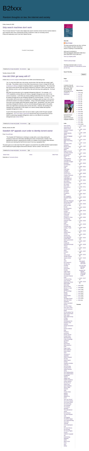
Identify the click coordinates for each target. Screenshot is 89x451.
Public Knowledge (68, 339)
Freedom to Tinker (68, 217)
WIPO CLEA (67, 441)
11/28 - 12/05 (82, 132)
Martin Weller (67, 283)
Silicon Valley (67, 387)
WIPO (65, 440)
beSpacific (66, 145)
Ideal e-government (68, 240)
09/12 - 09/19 (82, 163)
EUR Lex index (67, 205)
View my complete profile (70, 56)
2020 (79, 103)
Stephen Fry (67, 396)
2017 (79, 109)
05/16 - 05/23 (82, 207)
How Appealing (67, 237)
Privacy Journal (67, 334)
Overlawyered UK (68, 321)
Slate (65, 390)
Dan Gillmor (66, 181)
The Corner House (68, 402)
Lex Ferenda (67, 274)
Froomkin (66, 224)
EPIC (65, 199)
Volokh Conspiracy (68, 379)
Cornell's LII (66, 172)
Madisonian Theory (68, 282)
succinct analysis (14, 79)
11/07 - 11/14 (82, 143)
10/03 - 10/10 (82, 156)
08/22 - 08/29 (82, 173)
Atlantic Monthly (67, 133)
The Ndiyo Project (68, 298)
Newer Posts (6, 154)
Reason (66, 342)
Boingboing (66, 155)
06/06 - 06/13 (82, 200)
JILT (65, 259)
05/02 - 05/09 (82, 214)
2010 (79, 124)
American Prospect (68, 130)
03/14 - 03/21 (82, 234)
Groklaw (66, 234)
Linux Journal (67, 280)
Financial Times (67, 220)
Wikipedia (66, 438)
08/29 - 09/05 (82, 170)
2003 (79, 298)
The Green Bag (67, 404)
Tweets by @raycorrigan (70, 60)
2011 (79, 122)
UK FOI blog (67, 429)
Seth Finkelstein (67, 386)
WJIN (65, 443)
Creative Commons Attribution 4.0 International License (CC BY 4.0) (75, 66)
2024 (79, 95)
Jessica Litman (67, 258)
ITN (65, 253)
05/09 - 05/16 (82, 210)
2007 (79, 289)
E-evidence (66, 193)
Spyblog (66, 394)
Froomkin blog (67, 226)
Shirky (65, 370)
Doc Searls (66, 184)
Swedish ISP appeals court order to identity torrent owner (28, 131)
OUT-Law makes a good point (21, 113)
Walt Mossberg (67, 337)
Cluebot (66, 166)
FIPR (65, 223)
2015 (79, 113)
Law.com (66, 267)
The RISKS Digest (68, 419)
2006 (79, 291)
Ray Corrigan (69, 43)
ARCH (65, 134)
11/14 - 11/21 (82, 139)
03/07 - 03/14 (82, 237)
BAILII (65, 137)
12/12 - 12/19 (82, 126)
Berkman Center (68, 143)
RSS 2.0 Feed (80, 86)
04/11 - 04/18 (82, 224)
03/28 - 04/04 (82, 227)
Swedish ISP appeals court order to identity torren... (82, 273)
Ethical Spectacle (68, 202)
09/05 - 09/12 (82, 166)
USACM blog (67, 437)
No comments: (23, 68)
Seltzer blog (66, 384)
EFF (65, 194)
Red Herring (67, 343)
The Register (67, 417)
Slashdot (66, 388)
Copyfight (66, 170)
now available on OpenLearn (68, 93)
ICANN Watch (67, 238)
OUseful (66, 319)
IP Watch (66, 252)
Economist (66, 190)
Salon (65, 352)
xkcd (65, 444)
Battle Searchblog (68, 140)
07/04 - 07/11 (82, 187)
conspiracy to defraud (12, 86)
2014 (79, 115)
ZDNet (65, 446)
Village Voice (67, 378)
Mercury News (67, 286)
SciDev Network (67, 381)
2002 (79, 300)
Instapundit (66, 243)
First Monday (67, 218)
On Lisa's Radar (68, 306)
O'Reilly (66, 318)
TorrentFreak (9, 134)
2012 (79, 120)
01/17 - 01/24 (82, 258)
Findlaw (66, 222)
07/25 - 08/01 (82, 180)
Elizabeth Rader (67, 197)
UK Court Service (68, 428)
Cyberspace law (67, 179)
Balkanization (67, 139)
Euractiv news (67, 203)
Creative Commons (68, 175)
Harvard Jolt (67, 235)
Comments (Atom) (13, 157)
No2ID (65, 297)
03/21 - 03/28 (82, 231)
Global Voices (67, 232)
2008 (79, 287)
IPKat (65, 250)
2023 (79, 97)
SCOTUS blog (67, 366)
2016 (79, 111)
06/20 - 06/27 (82, 193)
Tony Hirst (66, 422)
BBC (65, 142)
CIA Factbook (67, 164)
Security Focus (67, 382)
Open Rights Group (68, 316)
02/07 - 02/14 (82, 248)
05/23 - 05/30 (82, 203)
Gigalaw (66, 231)
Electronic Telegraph (69, 200)
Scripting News (67, 367)
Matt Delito (66, 285)
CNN (65, 167)
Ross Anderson (67, 349)
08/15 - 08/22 (82, 176)
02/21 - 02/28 (82, 244)
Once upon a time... (68, 307)
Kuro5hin (66, 265)
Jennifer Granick (68, 256)
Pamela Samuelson (68, 325)
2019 (79, 105)
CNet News (66, 169)
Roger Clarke (67, 348)
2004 (79, 296)
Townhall (66, 423)
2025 (79, 92)
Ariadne (66, 131)
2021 (79, 101)
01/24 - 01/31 (82, 254)
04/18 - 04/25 (82, 220)
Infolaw (65, 241)
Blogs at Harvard (68, 151)
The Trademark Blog (69, 420)
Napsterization (67, 295)
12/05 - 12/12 (82, 129)
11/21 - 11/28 (82, 136)
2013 (79, 118)
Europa (65, 206)
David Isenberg (67, 182)
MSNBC (66, 294)
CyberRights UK (68, 178)
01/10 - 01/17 (82, 278)
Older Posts (55, 154)
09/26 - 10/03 (82, 159)
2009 (79, 285)
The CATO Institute (68, 401)
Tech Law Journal (68, 399)
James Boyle (67, 255)
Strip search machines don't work (17, 27)
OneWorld (66, 301)
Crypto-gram (67, 176)
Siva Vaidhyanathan (68, 372)
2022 (79, 99)
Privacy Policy (67, 336)
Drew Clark (66, 185)
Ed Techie (66, 191)
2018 (79, 107)
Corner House (67, 173)
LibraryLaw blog (67, 279)
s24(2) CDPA (19, 116)
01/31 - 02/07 (82, 251)
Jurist (65, 261)
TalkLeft (66, 376)
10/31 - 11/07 (82, 146)
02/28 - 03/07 (82, 241)
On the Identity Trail (68, 312)
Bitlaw (65, 149)
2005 (79, 294)
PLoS (65, 327)
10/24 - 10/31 (82, 149)
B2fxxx (12, 8)
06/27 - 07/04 (82, 190)
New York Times (68, 300)
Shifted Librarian (68, 369)
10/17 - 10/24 (82, 153)
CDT (65, 157)
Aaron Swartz (67, 125)
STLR (65, 398)
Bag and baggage (68, 136)
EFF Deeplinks (67, 196)
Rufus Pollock (67, 351)
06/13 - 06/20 (82, 197)
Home (30, 154)
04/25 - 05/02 (82, 217)
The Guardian (67, 405)
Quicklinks (66, 340)
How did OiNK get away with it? (16, 76)
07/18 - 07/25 (82, 183)
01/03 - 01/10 (82, 281)
